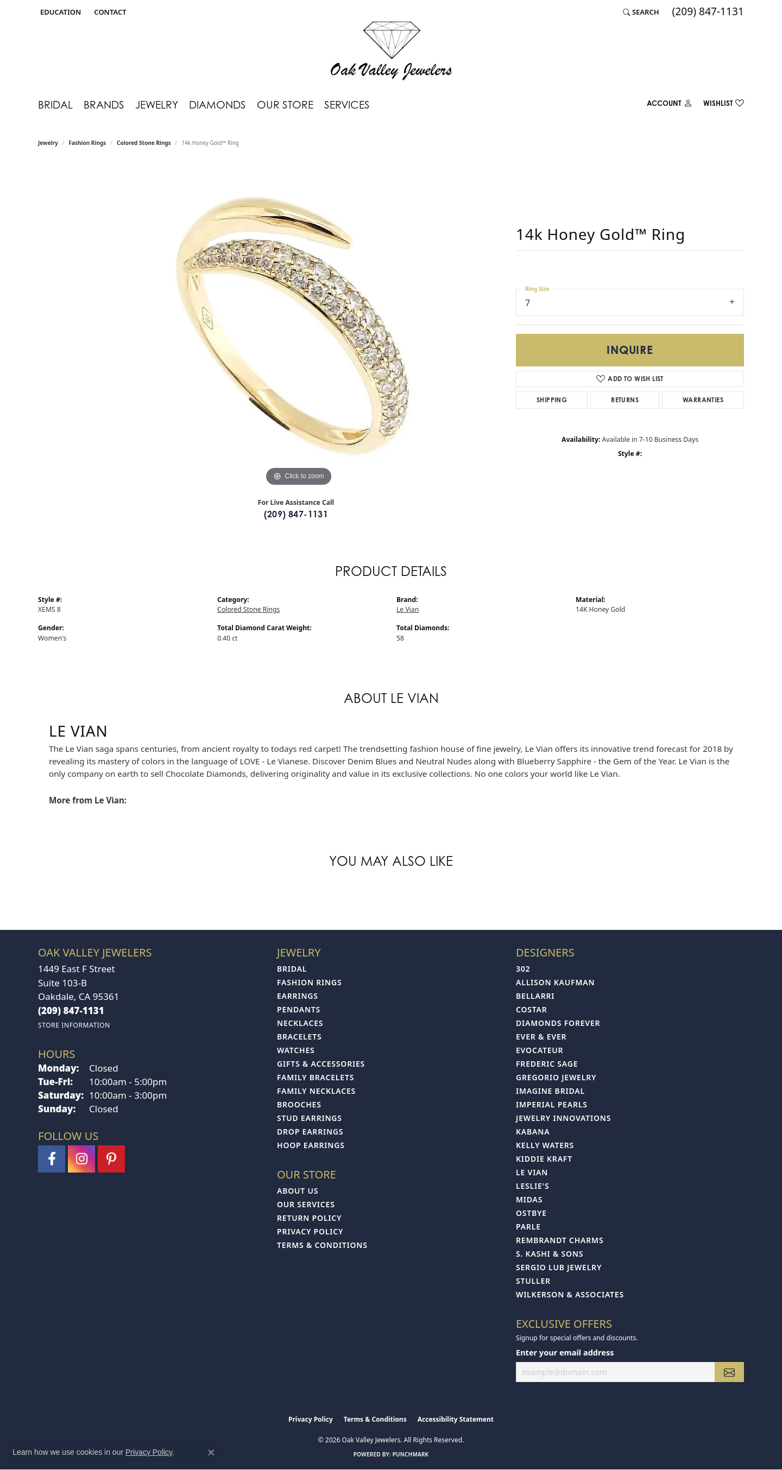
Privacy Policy (310, 1231)
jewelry (48, 143)
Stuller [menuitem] (533, 1281)
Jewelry (156, 104)
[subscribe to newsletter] (729, 1372)
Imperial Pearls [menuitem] (552, 1104)
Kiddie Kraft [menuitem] (544, 1159)
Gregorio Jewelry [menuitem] (556, 1077)
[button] (59, 12)
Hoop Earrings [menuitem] (311, 1145)
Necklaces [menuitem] (300, 1023)
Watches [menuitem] (296, 1050)
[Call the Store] (71, 1010)
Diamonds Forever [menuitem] (558, 1023)
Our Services (306, 1204)
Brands (104, 104)
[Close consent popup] (211, 1452)
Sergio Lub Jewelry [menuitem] (559, 1267)
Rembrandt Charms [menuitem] (559, 1240)
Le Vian (407, 609)
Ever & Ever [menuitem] (541, 1036)
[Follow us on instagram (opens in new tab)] (81, 1159)
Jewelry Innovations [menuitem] (563, 1118)
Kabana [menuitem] (533, 1131)
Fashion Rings (87, 143)
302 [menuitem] (523, 969)
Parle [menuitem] (528, 1226)
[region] (299, 326)
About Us (297, 1191)
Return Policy (309, 1218)
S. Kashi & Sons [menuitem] (549, 1254)
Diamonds (217, 104)
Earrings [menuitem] (297, 996)
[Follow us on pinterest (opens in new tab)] (111, 1159)
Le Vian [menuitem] (532, 1172)
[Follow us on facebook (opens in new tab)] (51, 1159)
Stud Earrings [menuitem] (309, 1118)
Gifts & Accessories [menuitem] (321, 1064)
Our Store (285, 104)
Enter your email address (565, 1352)
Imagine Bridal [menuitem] (550, 1091)
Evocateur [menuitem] (539, 1050)
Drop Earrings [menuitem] (310, 1131)
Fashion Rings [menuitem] (309, 982)
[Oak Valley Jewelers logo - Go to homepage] (391, 50)
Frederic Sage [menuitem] (547, 1064)
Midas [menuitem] (529, 1199)
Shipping (552, 400)
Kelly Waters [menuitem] (545, 1145)
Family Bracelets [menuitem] (315, 1077)
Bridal (55, 104)
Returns (625, 400)
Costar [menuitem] (531, 1009)
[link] (109, 12)
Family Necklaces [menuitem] (316, 1091)
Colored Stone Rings (144, 143)
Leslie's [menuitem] (532, 1186)
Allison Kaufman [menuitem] (555, 982)
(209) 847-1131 (296, 514)
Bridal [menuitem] (292, 969)
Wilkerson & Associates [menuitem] (570, 1294)
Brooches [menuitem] (299, 1104)
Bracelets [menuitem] (299, 1036)
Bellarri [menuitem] (535, 996)
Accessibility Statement (456, 1419)
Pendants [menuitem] (298, 1009)
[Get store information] (74, 1025)
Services (347, 104)
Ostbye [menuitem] (531, 1213)
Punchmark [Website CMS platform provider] (411, 1454)
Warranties (703, 400)
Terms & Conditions (322, 1245)
